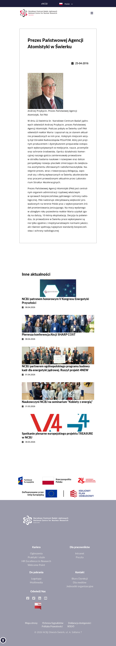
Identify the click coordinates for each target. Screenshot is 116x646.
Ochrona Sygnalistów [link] (52, 623)
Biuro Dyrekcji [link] (80, 578)
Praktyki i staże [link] (36, 557)
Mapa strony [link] (31, 623)
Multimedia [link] (36, 582)
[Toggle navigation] (93, 13)
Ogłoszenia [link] (36, 553)
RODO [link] (70, 626)
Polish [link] (64, 4)
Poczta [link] (80, 557)
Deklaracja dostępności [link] (79, 623)
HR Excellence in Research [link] (36, 561)
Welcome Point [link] (36, 564)
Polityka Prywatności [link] (52, 626)
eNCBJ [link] (44, 4)
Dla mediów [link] (79, 582)
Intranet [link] (79, 553)
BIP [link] (38, 606)
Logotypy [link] (36, 578)
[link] (3, 640)
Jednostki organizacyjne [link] (79, 586)
